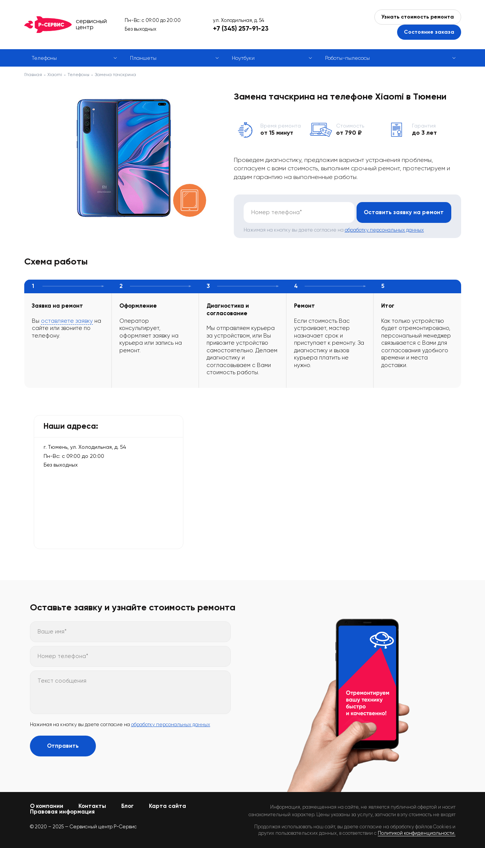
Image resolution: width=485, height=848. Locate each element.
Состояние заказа (429, 32)
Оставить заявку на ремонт (404, 212)
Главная (33, 74)
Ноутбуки (243, 58)
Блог (127, 806)
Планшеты (143, 58)
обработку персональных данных (384, 230)
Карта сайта (167, 806)
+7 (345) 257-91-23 (241, 28)
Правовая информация (62, 811)
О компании (46, 806)
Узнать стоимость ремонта (418, 17)
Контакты (92, 806)
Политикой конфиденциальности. (416, 833)
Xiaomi (54, 74)
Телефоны (44, 58)
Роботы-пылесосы (347, 58)
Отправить (63, 745)
